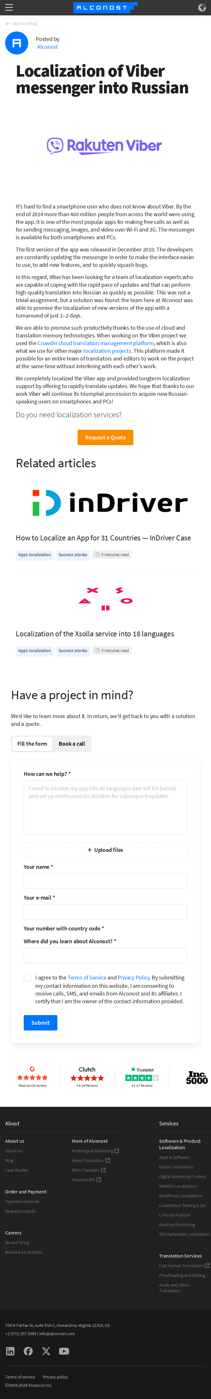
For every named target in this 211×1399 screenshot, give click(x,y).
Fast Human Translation (184, 1265)
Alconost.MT (86, 1180)
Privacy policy (55, 1377)
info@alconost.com (57, 1333)
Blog (9, 1160)
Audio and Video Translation (174, 1287)
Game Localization (176, 1167)
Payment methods (22, 1201)
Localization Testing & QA (182, 1205)
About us (13, 1151)
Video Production (91, 1160)
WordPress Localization (180, 1196)
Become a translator (24, 1252)
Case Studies (16, 1170)
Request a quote (20, 1211)
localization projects (107, 350)
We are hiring (17, 1242)
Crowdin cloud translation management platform (96, 343)
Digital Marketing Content (182, 1176)
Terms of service (20, 1377)
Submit (40, 1022)
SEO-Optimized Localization (184, 1234)
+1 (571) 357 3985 (20, 1333)
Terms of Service (87, 977)
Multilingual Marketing (95, 1151)
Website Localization (178, 1186)
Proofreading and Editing (182, 1275)
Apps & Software (174, 1157)
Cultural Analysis (174, 1215)
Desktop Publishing (177, 1224)
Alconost (47, 46)
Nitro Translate (89, 1170)
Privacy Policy (133, 977)
